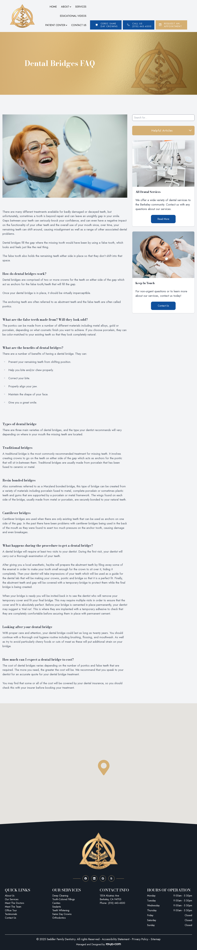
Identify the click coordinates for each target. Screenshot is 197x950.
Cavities (56, 903)
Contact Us (78, 25)
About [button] (66, 6)
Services (80, 6)
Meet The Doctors (14, 903)
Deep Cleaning (60, 895)
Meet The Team (13, 906)
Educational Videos (73, 16)
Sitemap (156, 939)
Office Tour (11, 910)
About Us (9, 895)
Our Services (11, 899)
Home (53, 6)
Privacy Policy (140, 939)
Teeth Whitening (60, 910)
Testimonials (11, 914)
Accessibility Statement (115, 939)
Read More (163, 219)
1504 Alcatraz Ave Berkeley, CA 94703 (110, 897)
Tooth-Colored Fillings (63, 899)
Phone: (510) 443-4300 (112, 903)
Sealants (56, 906)
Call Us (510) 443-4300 (142, 25)
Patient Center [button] (56, 25)
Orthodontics (59, 918)
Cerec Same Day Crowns (109, 25)
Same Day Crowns (62, 914)
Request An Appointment (173, 25)
